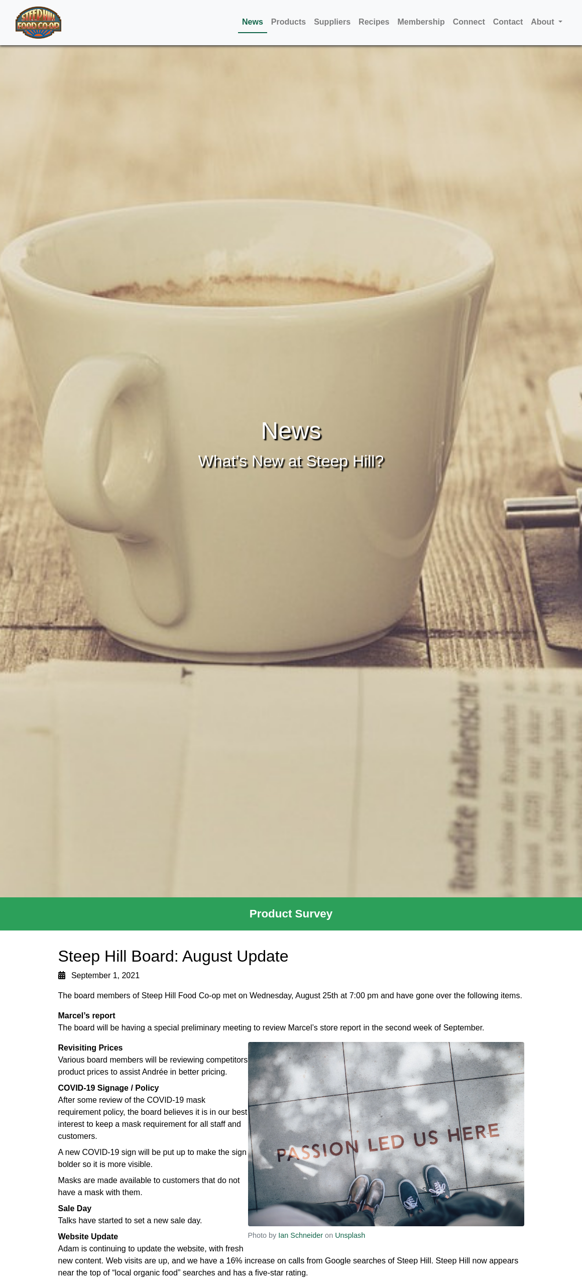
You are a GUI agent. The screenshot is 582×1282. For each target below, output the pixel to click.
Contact (508, 22)
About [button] (543, 22)
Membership (420, 22)
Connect (469, 22)
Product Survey (291, 913)
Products (288, 22)
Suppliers (332, 22)
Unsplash (350, 1235)
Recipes (374, 22)
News (252, 22)
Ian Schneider (300, 1235)
